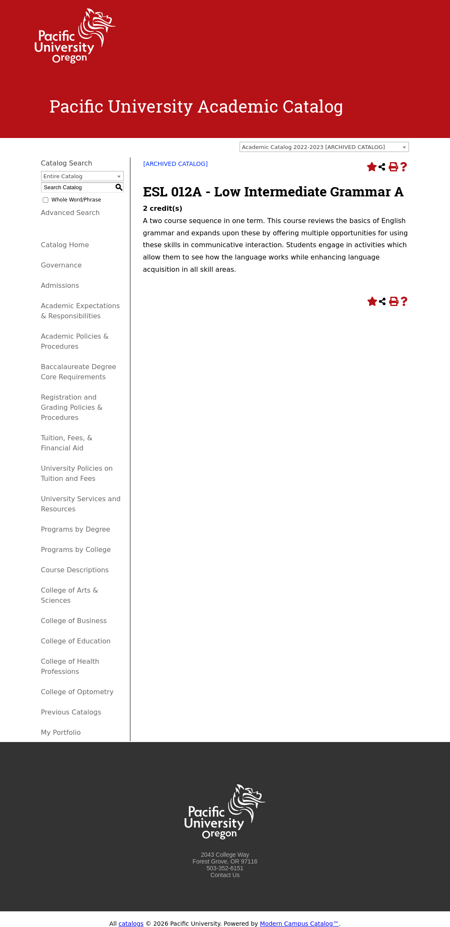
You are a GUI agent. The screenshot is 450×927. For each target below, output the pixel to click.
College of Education (76, 641)
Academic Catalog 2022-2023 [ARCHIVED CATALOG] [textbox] (313, 147)
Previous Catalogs (71, 712)
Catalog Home (65, 245)
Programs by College (76, 550)
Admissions (60, 285)
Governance (61, 265)
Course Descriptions (75, 570)
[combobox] (324, 147)
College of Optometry (77, 692)
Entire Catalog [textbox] (63, 176)
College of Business (74, 621)
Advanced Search (70, 213)
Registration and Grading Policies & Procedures (72, 407)
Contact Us (225, 875)
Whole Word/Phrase (76, 200)
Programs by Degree (75, 529)
